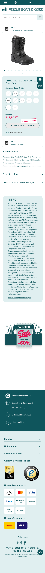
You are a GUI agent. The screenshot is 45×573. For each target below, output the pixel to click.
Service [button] (22, 439)
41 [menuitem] (8, 94)
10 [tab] (37, 70)
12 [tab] (22, 73)
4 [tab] (15, 70)
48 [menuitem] (15, 107)
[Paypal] (9, 501)
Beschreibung (10, 151)
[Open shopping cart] (30, 2)
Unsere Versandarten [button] (15, 518)
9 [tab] (33, 70)
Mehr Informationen (16, 132)
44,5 (22, 100)
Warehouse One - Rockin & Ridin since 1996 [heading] (22, 549)
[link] (19, 545)
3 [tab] (12, 70)
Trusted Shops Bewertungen (19, 182)
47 (8, 107)
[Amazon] (9, 492)
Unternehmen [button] (22, 446)
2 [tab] (8, 70)
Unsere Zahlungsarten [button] (15, 485)
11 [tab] (40, 70)
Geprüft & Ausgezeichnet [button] (17, 461)
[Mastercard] (20, 492)
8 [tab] (30, 70)
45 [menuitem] (29, 100)
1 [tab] (4, 70)
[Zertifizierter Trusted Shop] (13, 473)
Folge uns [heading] (22, 537)
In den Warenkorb (22, 125)
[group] (22, 395)
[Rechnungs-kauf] (20, 501)
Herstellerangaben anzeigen (19, 298)
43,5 (8, 100)
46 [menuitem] (36, 100)
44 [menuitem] (15, 100)
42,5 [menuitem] (29, 94)
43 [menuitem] (36, 94)
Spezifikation (10, 174)
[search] (19, 17)
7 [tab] (26, 70)
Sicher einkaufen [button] (22, 453)
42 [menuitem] (22, 94)
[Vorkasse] (20, 510)
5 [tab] (19, 70)
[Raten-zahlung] (9, 510)
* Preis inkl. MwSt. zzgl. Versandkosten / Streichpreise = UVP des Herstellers (22, 555)
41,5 (15, 94)
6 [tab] (22, 70)
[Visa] (31, 492)
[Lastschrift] (31, 501)
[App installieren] (15, 422)
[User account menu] (40, 2)
